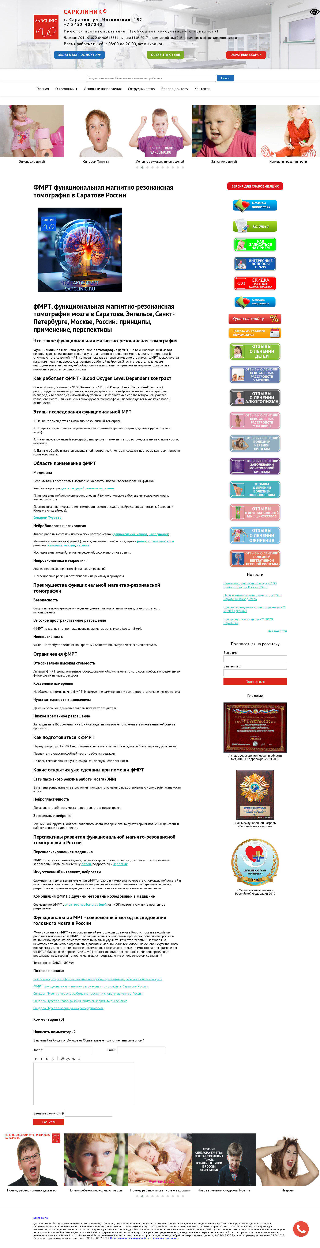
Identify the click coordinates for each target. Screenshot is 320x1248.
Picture (79, 1059)
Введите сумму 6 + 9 (48, 1113)
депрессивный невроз (130, 534)
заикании (55, 545)
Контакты (202, 88)
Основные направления (103, 88)
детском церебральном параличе (87, 488)
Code (68, 1059)
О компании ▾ (66, 88)
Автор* (38, 1050)
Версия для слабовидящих (255, 186)
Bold (36, 1059)
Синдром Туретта (47, 517)
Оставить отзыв (165, 55)
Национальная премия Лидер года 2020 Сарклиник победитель (252, 597)
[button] (137, 167)
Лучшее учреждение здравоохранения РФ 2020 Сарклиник (254, 609)
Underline (47, 1059)
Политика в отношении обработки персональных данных (144, 1238)
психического (163, 541)
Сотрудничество (141, 88)
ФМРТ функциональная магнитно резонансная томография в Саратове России (90, 986)
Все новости (277, 631)
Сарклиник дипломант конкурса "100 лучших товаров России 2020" (250, 585)
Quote (62, 1059)
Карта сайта (40, 1217)
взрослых (120, 864)
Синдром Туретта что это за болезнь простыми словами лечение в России (88, 993)
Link (73, 1059)
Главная (43, 88)
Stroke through (52, 1059)
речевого (144, 541)
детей (86, 864)
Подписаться (255, 681)
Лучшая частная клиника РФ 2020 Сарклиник (248, 621)
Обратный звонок (246, 55)
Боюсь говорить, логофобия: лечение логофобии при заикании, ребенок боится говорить (97, 979)
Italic (41, 1059)
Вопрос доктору (174, 88)
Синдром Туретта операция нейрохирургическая (68, 1008)
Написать (49, 1122)
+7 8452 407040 (83, 24)
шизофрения (158, 534)
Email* (111, 1050)
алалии (69, 545)
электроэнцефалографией (86, 904)
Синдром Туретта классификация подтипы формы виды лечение (80, 1001)
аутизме (83, 545)
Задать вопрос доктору (79, 55)
